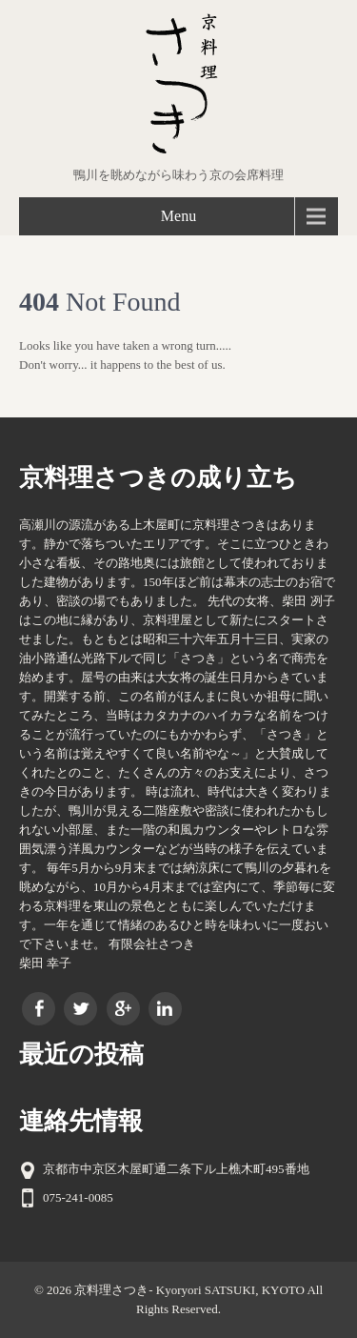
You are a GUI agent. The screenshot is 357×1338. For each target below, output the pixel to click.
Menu (178, 216)
